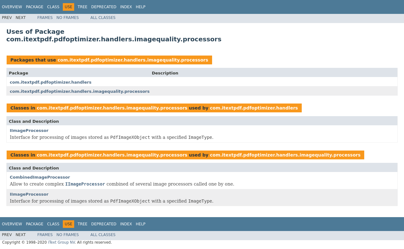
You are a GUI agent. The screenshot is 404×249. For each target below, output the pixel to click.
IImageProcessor (29, 130)
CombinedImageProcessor (40, 177)
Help (141, 7)
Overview (12, 7)
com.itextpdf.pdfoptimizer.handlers (51, 82)
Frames (45, 17)
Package (34, 7)
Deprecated (103, 7)
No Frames (67, 17)
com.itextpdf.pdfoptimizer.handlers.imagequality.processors (132, 59)
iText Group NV (61, 242)
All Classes (103, 17)
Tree (82, 7)
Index (126, 7)
